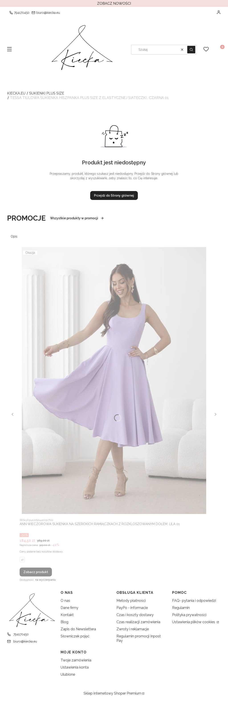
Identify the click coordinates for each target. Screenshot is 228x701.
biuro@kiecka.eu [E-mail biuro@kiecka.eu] (48, 12)
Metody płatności (131, 600)
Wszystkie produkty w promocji (77, 218)
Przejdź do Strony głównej (114, 195)
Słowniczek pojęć (75, 636)
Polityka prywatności (189, 615)
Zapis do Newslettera (78, 629)
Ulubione (68, 674)
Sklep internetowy (112, 693)
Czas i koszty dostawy (135, 615)
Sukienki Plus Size (46, 93)
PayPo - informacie (132, 608)
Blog (64, 622)
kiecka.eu (16, 93)
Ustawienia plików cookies (194, 622)
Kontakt (67, 615)
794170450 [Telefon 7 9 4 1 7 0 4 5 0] (21, 12)
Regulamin (181, 608)
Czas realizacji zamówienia (138, 622)
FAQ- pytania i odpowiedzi (194, 600)
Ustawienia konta (75, 667)
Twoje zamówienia (76, 660)
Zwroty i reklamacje (132, 629)
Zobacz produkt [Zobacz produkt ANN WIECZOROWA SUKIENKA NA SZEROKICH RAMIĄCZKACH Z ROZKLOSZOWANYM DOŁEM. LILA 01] (35, 572)
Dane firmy (69, 608)
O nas (65, 600)
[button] (9, 49)
